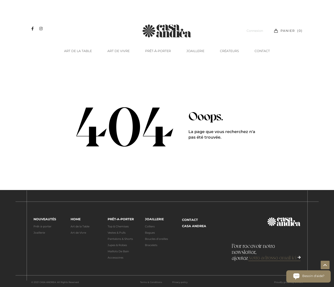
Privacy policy (180, 282)
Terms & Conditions (151, 282)
